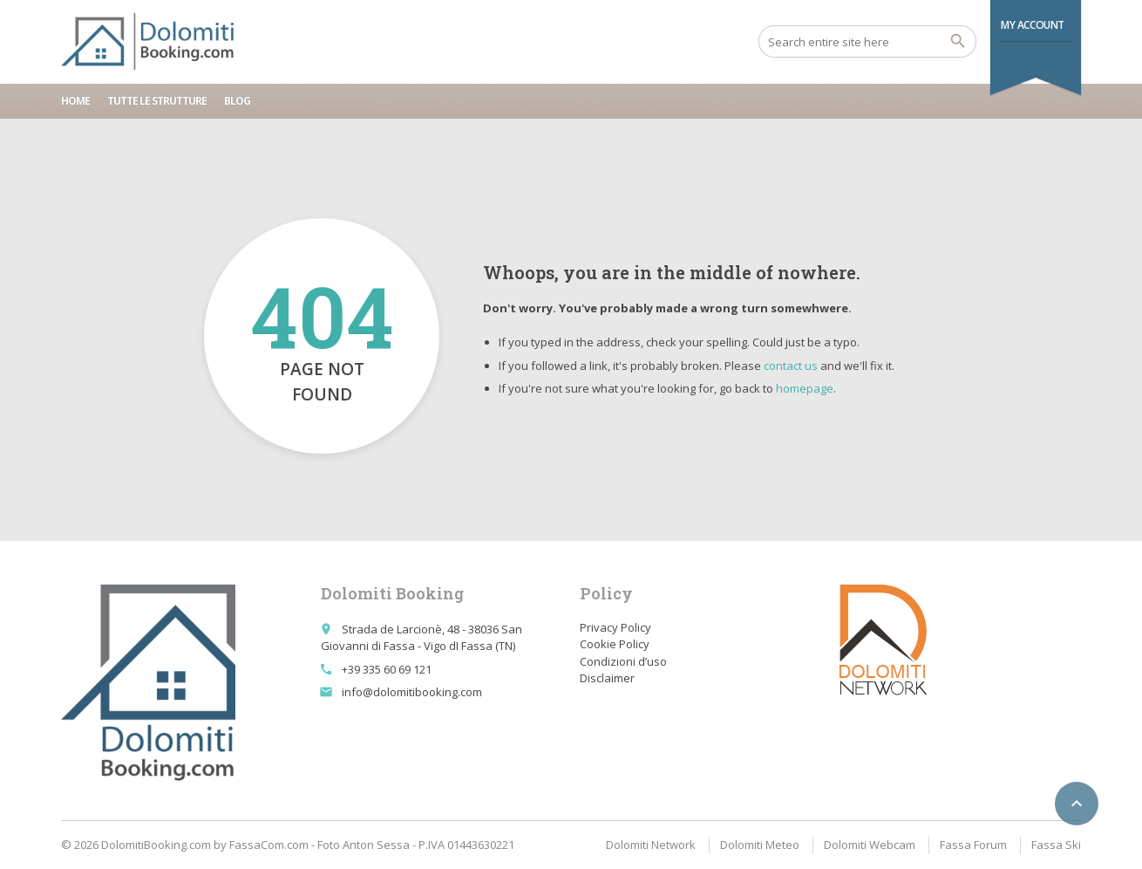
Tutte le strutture (157, 100)
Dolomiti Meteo (759, 844)
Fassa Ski (1056, 844)
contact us (791, 365)
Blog (237, 100)
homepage (804, 388)
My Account (1032, 24)
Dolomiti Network (651, 844)
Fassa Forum (973, 844)
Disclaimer (607, 678)
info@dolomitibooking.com (412, 692)
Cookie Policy (614, 644)
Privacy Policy (615, 627)
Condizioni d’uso (623, 661)
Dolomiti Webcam (869, 844)
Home (75, 100)
